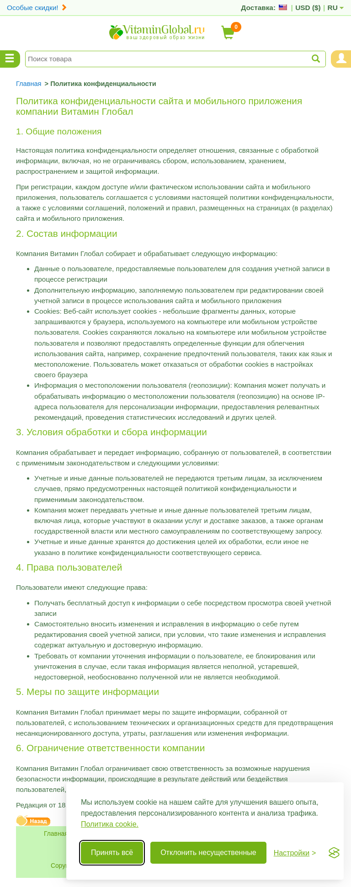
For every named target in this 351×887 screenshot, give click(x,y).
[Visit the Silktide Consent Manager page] (334, 853)
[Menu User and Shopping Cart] (341, 59)
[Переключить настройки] (295, 853)
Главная (56, 833)
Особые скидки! (37, 7)
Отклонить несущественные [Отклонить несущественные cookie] (208, 852)
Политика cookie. (109, 824)
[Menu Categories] (10, 59)
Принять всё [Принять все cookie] (112, 852)
